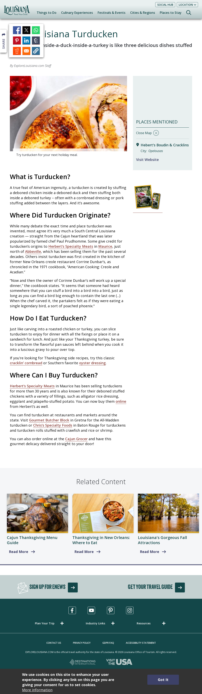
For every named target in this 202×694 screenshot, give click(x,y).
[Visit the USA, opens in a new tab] (119, 662)
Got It (163, 679)
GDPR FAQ (108, 642)
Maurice (105, 246)
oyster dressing (92, 363)
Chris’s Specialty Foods (52, 425)
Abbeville (33, 251)
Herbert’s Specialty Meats (70, 246)
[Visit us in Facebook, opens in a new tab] (72, 610)
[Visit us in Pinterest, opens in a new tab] (110, 610)
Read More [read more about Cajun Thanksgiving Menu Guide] (18, 551)
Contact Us (53, 642)
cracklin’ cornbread (26, 363)
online (121, 401)
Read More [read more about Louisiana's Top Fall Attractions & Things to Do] (149, 551)
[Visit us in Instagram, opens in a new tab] (130, 610)
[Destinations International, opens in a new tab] (83, 662)
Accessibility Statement (141, 642)
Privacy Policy (82, 642)
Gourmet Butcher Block (49, 420)
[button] (50, 623)
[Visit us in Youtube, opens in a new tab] (91, 610)
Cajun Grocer (76, 438)
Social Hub (165, 5)
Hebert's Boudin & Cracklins (165, 145)
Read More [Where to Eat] (84, 551)
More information (37, 689)
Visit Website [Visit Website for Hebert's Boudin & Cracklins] (147, 159)
